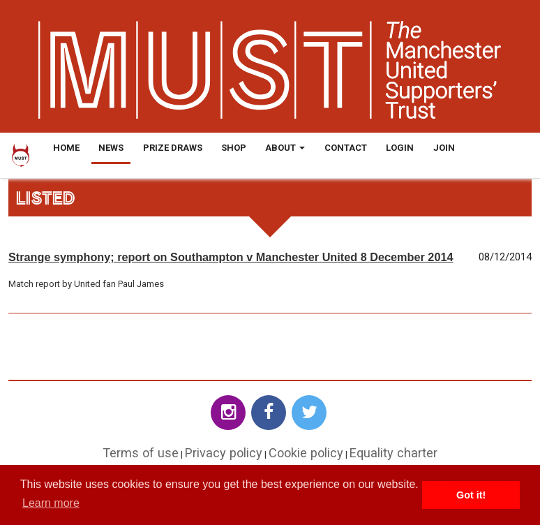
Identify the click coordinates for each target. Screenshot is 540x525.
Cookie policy (306, 452)
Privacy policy (223, 452)
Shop (233, 147)
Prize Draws (172, 147)
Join (444, 147)
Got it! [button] (471, 495)
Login (400, 147)
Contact (345, 147)
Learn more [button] (51, 503)
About (285, 147)
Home (66, 147)
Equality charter (393, 452)
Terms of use (141, 452)
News (110, 147)
